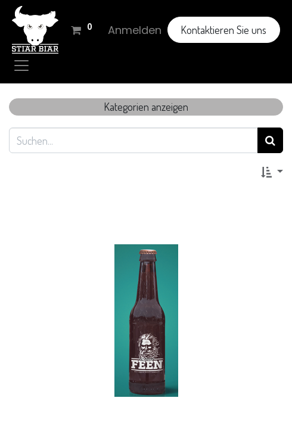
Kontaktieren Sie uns (223, 29)
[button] (272, 171)
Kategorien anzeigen (146, 106)
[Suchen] (270, 140)
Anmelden (134, 30)
